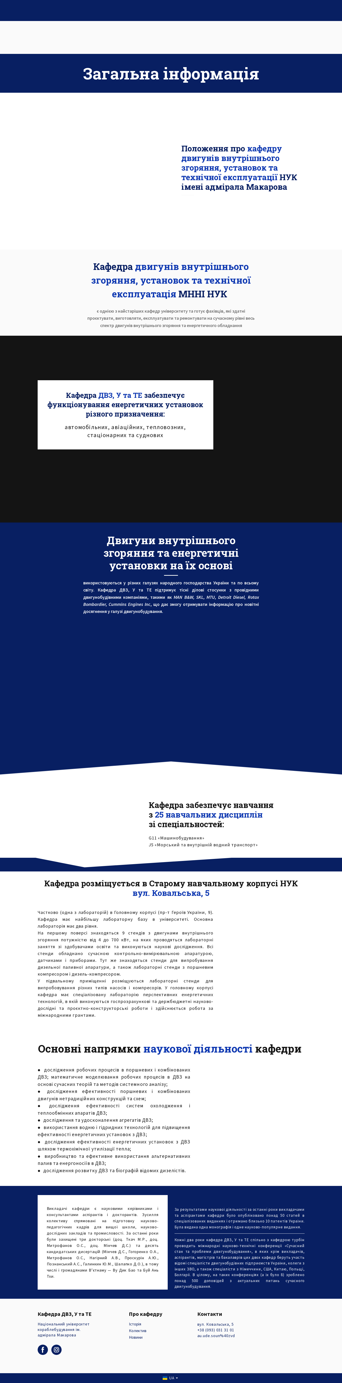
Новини (136, 1337)
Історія (135, 1324)
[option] (168, 1378)
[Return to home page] (48, 37)
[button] (43, 1350)
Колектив (137, 1330)
